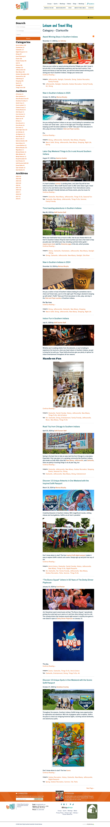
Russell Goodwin (21, 158)
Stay (70, 7)
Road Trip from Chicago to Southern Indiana (61, 427)
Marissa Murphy (62, 97)
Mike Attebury (20, 154)
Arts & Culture (62, 415)
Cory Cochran (20, 114)
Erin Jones (19, 127)
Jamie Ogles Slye (21, 129)
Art (47, 86)
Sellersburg (20, 78)
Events (91, 7)
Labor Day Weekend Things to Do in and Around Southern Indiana (67, 152)
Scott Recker (60, 587)
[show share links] (90, 18)
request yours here (49, 244)
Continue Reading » (49, 75)
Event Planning (21, 56)
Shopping (82, 140)
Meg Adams (20, 149)
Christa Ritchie (21, 109)
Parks (61, 573)
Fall (57, 571)
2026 (18, 176)
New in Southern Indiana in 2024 (56, 262)
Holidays (19, 67)
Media (69, 3)
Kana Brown (20, 136)
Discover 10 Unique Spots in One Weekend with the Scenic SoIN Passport (67, 681)
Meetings (62, 3)
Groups (49, 3)
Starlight (61, 79)
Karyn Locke (20, 138)
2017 (18, 196)
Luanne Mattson (21, 145)
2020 (18, 189)
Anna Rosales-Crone (22, 98)
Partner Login (68, 813)
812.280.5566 (40, 810)
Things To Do (78, 197)
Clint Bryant (20, 112)
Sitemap (75, 813)
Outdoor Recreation (83, 79)
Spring (48, 145)
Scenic (68, 771)
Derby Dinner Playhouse (65, 619)
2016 (18, 198)
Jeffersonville (52, 79)
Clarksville (67, 79)
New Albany (75, 140)
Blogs (74, 3)
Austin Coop (20, 103)
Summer (84, 199)
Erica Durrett (20, 123)
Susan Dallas (20, 165)
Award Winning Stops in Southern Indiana (60, 36)
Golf (18, 63)
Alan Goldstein (20, 96)
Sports (56, 3)
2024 (18, 181)
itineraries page (66, 244)
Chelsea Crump (21, 107)
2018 (18, 194)
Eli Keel (19, 121)
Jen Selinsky (62, 41)
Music (48, 420)
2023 (18, 183)
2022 (18, 185)
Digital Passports (71, 569)
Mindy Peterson (21, 156)
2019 (18, 192)
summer (58, 184)
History (50, 251)
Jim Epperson (20, 134)
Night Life (88, 142)
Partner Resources (67, 815)
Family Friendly (53, 81)
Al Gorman (19, 94)
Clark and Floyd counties (71, 129)
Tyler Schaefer (20, 167)
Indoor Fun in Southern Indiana (56, 318)
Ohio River (86, 256)
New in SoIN (50, 142)
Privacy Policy (59, 813)
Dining (74, 79)
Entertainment (66, 418)
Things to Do (48, 7)
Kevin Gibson (20, 143)
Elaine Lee (19, 118)
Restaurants (61, 7)
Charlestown (66, 251)
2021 (18, 187)
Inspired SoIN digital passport (76, 556)
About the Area (80, 7)
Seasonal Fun (88, 197)
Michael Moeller (21, 152)
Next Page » (90, 789)
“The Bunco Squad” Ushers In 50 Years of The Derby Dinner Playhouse (68, 581)
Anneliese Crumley (63, 687)
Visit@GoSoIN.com (40, 805)
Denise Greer (20, 116)
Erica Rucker (20, 125)
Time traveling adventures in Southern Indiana (62, 208)
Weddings (81, 3)
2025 (18, 178)
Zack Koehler (20, 170)
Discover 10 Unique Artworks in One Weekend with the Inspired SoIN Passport (66, 482)
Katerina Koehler (61, 158)
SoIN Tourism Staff (60, 212)
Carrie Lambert (21, 105)
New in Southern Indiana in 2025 (56, 93)
